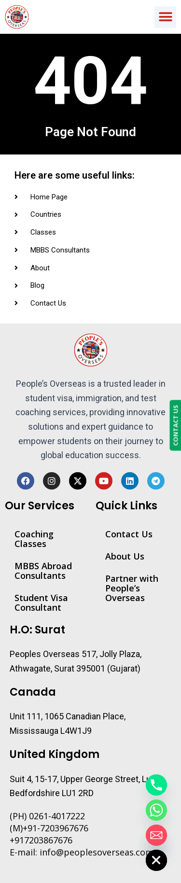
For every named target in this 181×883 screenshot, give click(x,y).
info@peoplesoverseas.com (96, 852)
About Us (124, 556)
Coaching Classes (34, 538)
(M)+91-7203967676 (49, 828)
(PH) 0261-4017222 (47, 816)
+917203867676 (41, 840)
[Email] (156, 835)
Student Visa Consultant (41, 602)
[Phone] (156, 785)
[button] (165, 17)
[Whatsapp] (156, 810)
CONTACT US (175, 425)
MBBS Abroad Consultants (43, 570)
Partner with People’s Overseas (131, 588)
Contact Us (129, 534)
